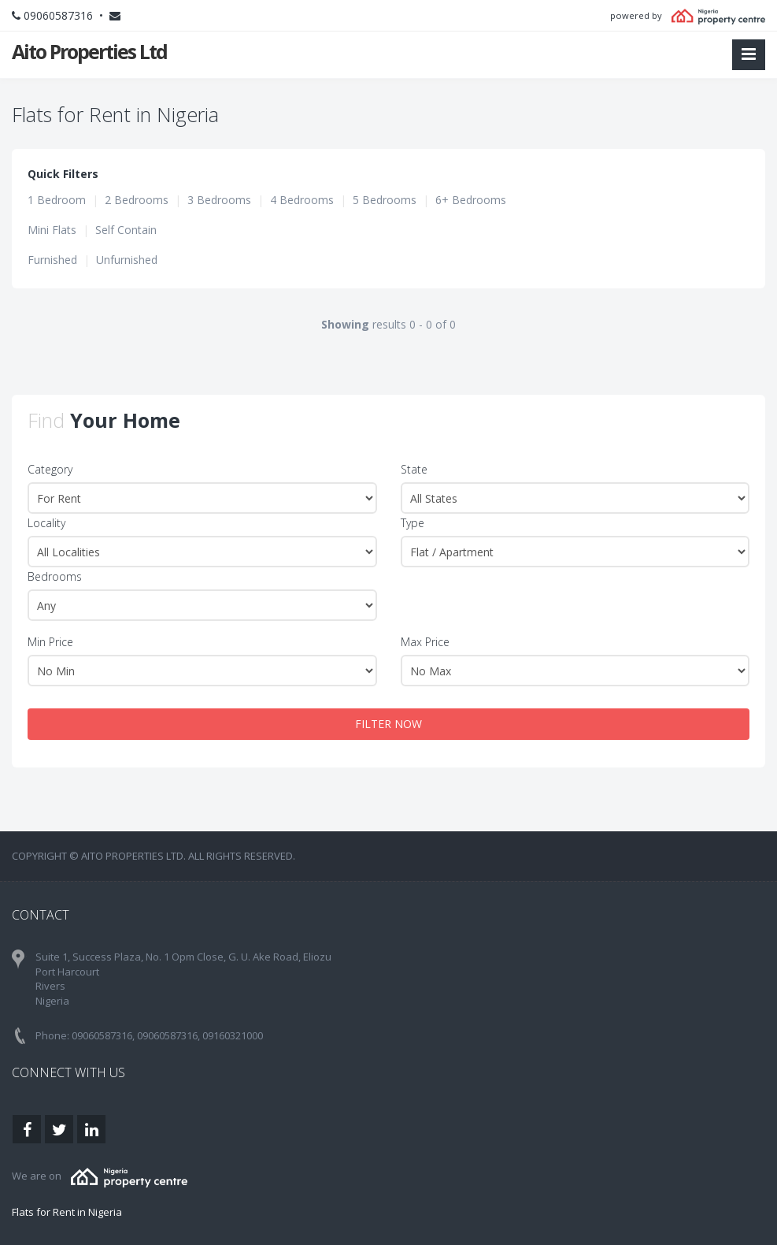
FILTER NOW (388, 723)
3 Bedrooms (219, 199)
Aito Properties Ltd (89, 51)
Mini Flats (52, 229)
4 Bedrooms (302, 199)
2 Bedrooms (136, 199)
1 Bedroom (57, 199)
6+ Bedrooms (470, 199)
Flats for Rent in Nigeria (67, 1212)
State (414, 469)
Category (50, 469)
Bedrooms (55, 576)
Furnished (52, 259)
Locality (46, 522)
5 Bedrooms (384, 199)
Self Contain (126, 229)
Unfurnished (126, 259)
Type (412, 522)
